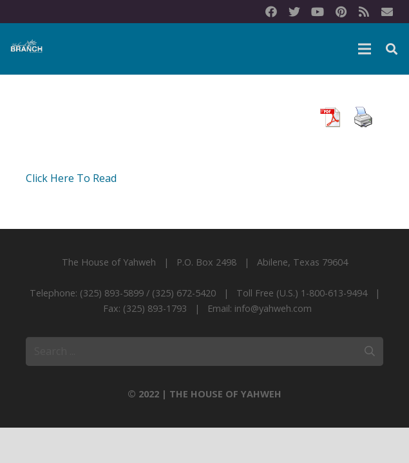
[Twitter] (294, 11)
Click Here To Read (71, 178)
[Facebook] (271, 11)
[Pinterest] (340, 11)
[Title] (387, 11)
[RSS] (364, 11)
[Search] (391, 49)
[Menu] (364, 49)
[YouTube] (317, 11)
